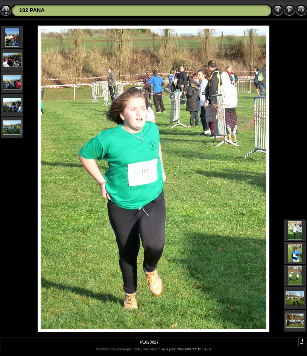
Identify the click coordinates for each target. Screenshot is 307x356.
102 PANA (32, 10)
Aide (207, 349)
